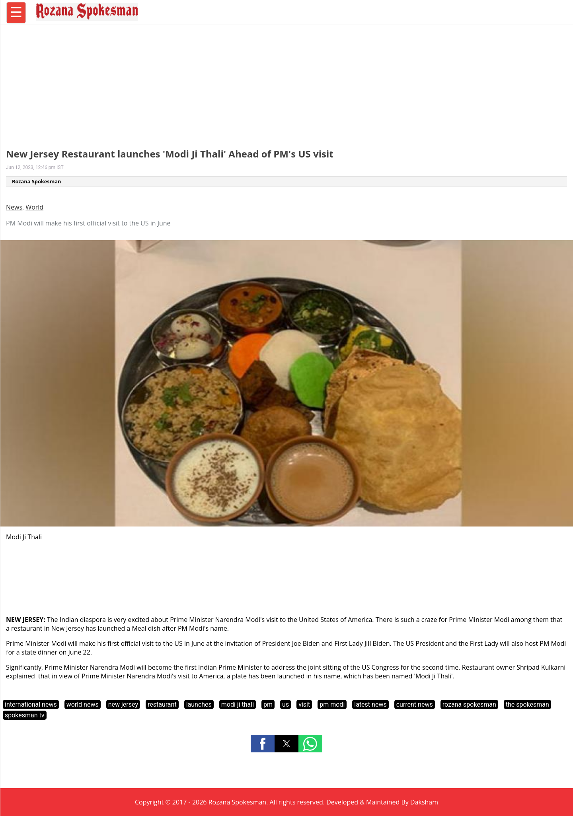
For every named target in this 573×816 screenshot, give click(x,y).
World (34, 207)
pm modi (332, 704)
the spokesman (527, 704)
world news (82, 704)
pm (268, 704)
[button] (263, 743)
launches (199, 704)
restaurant (162, 704)
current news (414, 704)
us (285, 704)
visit (304, 704)
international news (31, 704)
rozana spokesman (469, 704)
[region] (286, 81)
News (14, 207)
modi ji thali (237, 704)
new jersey (123, 704)
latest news (370, 704)
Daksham (424, 802)
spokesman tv (25, 715)
